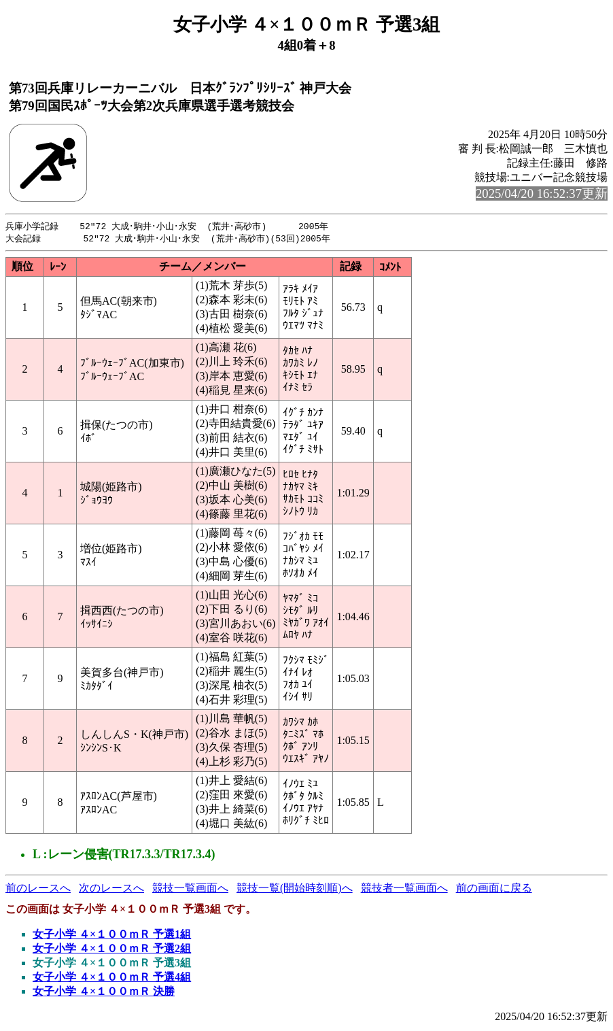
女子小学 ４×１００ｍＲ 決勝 (104, 992)
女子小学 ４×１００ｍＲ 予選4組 (112, 978)
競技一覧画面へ (190, 889)
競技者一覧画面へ (404, 889)
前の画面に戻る (494, 889)
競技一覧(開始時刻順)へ (295, 889)
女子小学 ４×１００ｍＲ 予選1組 (112, 935)
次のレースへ (111, 889)
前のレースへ (38, 889)
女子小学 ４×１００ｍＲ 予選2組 (112, 950)
